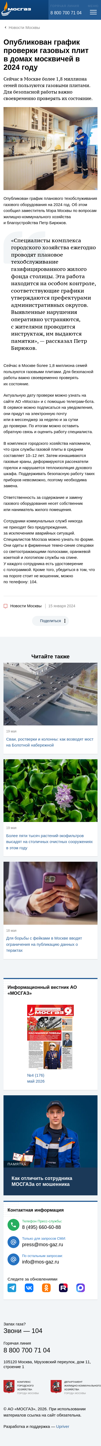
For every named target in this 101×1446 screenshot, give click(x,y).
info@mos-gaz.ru (40, 1262)
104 (37, 1330)
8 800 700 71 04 (66, 13)
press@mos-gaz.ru (42, 1244)
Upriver (62, 1426)
